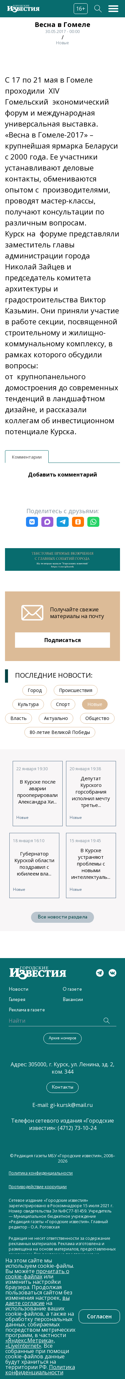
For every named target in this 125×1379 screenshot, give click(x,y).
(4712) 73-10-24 (77, 1128)
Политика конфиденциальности (41, 1173)
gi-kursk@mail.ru (71, 1105)
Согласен (99, 1316)
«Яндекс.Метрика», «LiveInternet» (30, 1343)
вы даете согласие (37, 1300)
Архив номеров (62, 1038)
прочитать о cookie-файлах (37, 1273)
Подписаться (62, 640)
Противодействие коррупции (38, 1187)
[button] (32, 522)
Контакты (62, 1087)
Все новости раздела (62, 917)
